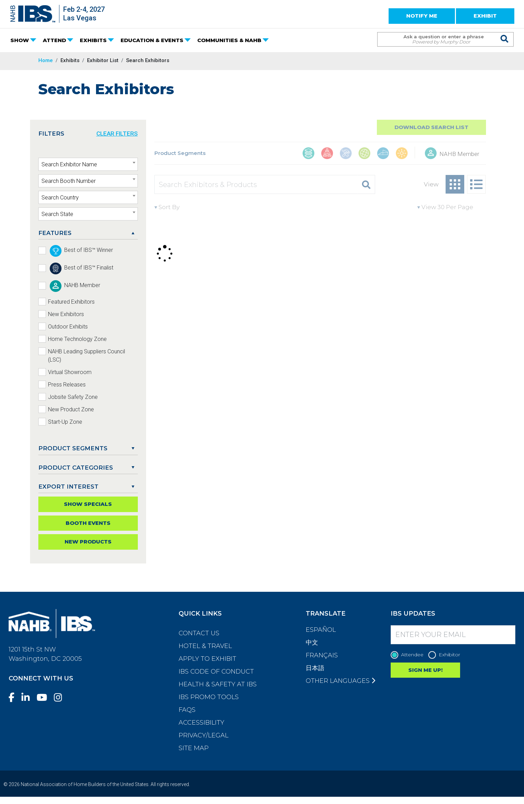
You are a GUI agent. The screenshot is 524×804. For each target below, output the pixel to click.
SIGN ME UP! (425, 670)
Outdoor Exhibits (68, 326)
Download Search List (431, 127)
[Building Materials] (308, 154)
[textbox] (88, 164)
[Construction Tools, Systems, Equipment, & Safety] (346, 154)
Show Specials (88, 504)
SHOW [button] (19, 40)
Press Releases (67, 384)
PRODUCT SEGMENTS (72, 448)
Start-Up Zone (65, 422)
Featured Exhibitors (71, 301)
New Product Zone (71, 409)
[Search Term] (438, 39)
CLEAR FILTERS (117, 133)
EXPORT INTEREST (68, 486)
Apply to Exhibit (207, 659)
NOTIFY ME (421, 15)
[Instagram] (61, 697)
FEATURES (55, 232)
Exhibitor (446, 654)
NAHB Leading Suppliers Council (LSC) (86, 355)
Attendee (409, 654)
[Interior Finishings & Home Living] (383, 154)
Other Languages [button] (340, 681)
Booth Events (88, 523)
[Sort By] (185, 207)
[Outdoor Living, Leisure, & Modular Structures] (402, 154)
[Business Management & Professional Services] (327, 154)
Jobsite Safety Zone (73, 397)
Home (45, 60)
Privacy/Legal (203, 735)
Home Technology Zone (77, 339)
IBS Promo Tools (209, 697)
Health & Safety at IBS (218, 684)
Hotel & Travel (205, 646)
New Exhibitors (66, 314)
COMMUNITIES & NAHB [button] (229, 40)
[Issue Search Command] (505, 33)
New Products (88, 541)
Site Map (194, 748)
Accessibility (201, 722)
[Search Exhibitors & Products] (256, 184)
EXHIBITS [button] (93, 40)
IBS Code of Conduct (216, 671)
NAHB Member (459, 153)
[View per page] (451, 207)
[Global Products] (364, 154)
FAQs (187, 710)
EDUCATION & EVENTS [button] (152, 40)
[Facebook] (14, 697)
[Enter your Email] (453, 634)
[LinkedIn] (28, 697)
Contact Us (199, 633)
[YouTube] (45, 697)
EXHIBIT (485, 15)
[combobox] (88, 164)
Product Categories (75, 467)
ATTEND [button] (54, 40)
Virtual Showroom (70, 372)
